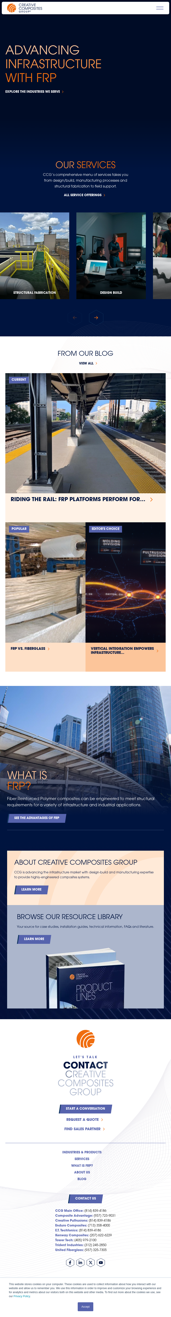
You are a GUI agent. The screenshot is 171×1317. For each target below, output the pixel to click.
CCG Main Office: (69, 1211)
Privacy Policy (22, 1296)
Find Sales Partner (82, 1129)
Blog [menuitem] (81, 1179)
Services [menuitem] (82, 1159)
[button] (96, 317)
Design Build (111, 293)
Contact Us (85, 1198)
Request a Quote (82, 1120)
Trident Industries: (69, 1245)
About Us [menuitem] (82, 1172)
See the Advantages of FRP (36, 818)
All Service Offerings (83, 195)
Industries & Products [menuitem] (82, 1152)
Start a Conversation (85, 1109)
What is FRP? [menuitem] (82, 1166)
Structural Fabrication (34, 293)
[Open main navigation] (159, 8)
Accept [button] (85, 1306)
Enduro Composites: (71, 1225)
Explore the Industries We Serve (32, 92)
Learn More (31, 889)
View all (86, 363)
